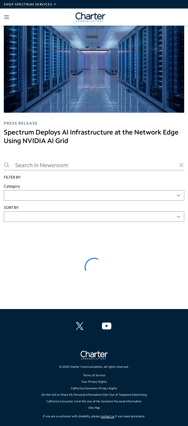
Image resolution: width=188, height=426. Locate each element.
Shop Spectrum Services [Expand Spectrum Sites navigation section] (28, 4)
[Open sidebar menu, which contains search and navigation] (7, 17)
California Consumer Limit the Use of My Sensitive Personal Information (94, 401)
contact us (108, 416)
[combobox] (94, 195)
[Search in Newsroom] (94, 165)
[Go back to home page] (94, 356)
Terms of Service (94, 375)
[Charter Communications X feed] (80, 326)
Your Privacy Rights (94, 381)
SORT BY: (11, 207)
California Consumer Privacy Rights (94, 388)
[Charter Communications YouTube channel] (107, 326)
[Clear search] (181, 165)
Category (12, 186)
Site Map (94, 407)
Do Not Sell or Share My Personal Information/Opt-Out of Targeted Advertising (94, 394)
